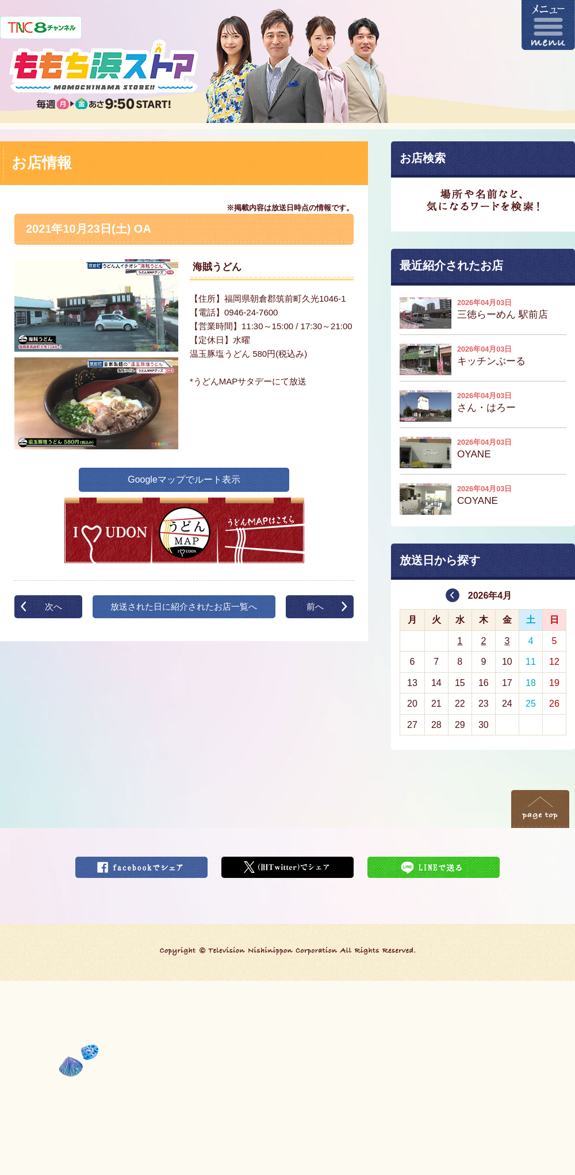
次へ (53, 606)
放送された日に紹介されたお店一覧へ (183, 606)
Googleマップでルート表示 (184, 479)
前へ (315, 606)
